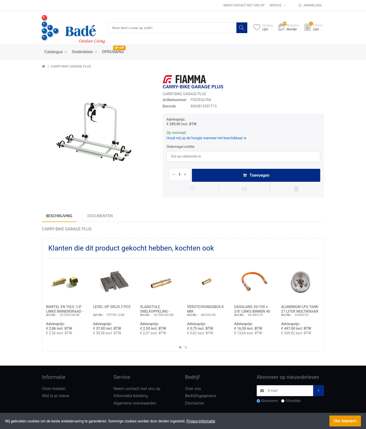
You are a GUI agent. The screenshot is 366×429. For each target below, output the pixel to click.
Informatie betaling (131, 396)
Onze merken (54, 389)
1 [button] (180, 348)
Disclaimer (194, 404)
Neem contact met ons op (244, 5)
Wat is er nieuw (55, 396)
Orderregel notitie (180, 147)
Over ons (193, 389)
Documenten (100, 216)
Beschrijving (59, 216)
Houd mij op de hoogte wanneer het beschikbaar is (206, 138)
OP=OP (119, 48)
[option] (98, 131)
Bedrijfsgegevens (200, 396)
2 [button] (186, 348)
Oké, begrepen (345, 421)
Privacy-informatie (200, 421)
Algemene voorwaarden (135, 404)
